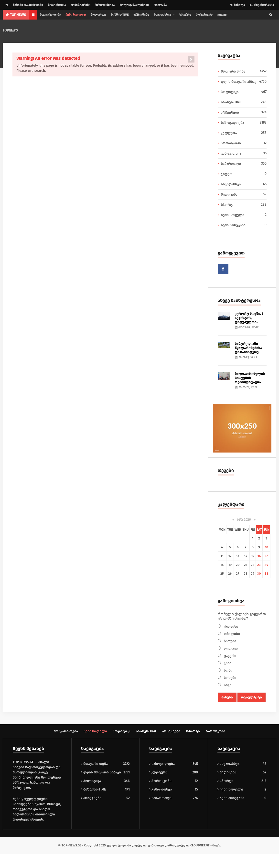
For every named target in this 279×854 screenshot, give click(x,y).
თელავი (230, 648)
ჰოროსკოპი (204, 14)
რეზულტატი (251, 697)
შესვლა (237, 5)
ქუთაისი (230, 626)
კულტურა (242, 133)
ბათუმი (229, 641)
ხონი (227, 670)
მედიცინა (242, 194)
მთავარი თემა (50, 14)
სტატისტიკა (57, 5)
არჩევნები (141, 14)
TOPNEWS (10, 30)
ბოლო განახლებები (134, 5)
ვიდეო (222, 14)
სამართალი (242, 164)
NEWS (16, 15)
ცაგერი (229, 656)
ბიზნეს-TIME (120, 14)
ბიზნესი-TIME (93, 790)
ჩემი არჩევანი (242, 225)
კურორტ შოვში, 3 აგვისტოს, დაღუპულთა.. (249, 318)
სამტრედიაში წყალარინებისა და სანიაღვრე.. (248, 348)
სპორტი (185, 14)
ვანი (227, 663)
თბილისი (231, 634)
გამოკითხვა (242, 153)
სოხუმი (229, 678)
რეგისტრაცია (262, 5)
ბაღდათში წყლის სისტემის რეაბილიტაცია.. (250, 378)
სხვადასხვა (242, 184)
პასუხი (227, 697)
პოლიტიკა (98, 14)
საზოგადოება (242, 122)
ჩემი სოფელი (75, 14)
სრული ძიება (105, 5)
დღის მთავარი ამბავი (242, 81)
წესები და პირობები (28, 5)
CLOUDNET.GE (200, 845)
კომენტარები (80, 5)
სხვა (227, 685)
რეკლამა (160, 5)
